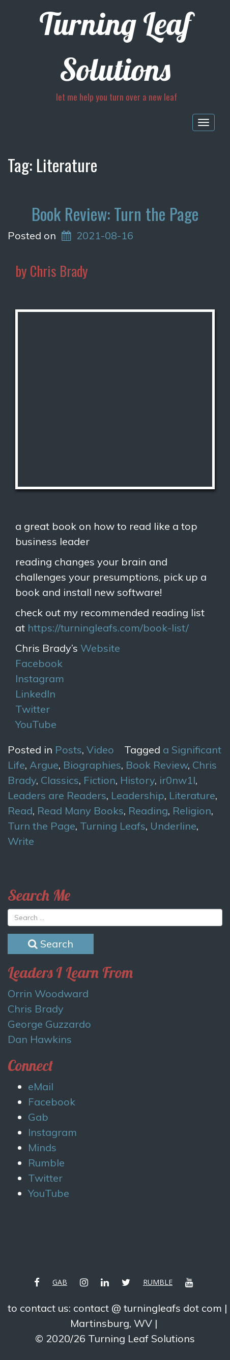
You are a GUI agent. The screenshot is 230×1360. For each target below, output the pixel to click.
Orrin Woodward (48, 993)
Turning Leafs (113, 825)
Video (100, 749)
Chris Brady (36, 1008)
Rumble (46, 1162)
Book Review (157, 764)
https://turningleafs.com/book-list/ (108, 627)
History (137, 780)
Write (21, 841)
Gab (38, 1117)
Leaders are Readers (57, 795)
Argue (44, 764)
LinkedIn (35, 693)
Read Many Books (80, 810)
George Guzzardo (49, 1024)
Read (20, 810)
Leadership (137, 795)
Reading (148, 810)
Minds (42, 1147)
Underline (173, 825)
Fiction (99, 780)
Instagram (39, 678)
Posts (68, 749)
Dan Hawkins (40, 1039)
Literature (192, 795)
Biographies (92, 764)
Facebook (39, 663)
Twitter (32, 709)
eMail (40, 1086)
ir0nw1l (177, 780)
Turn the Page (41, 825)
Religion (191, 810)
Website (100, 648)
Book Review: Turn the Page (115, 213)
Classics (60, 780)
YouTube (35, 724)
